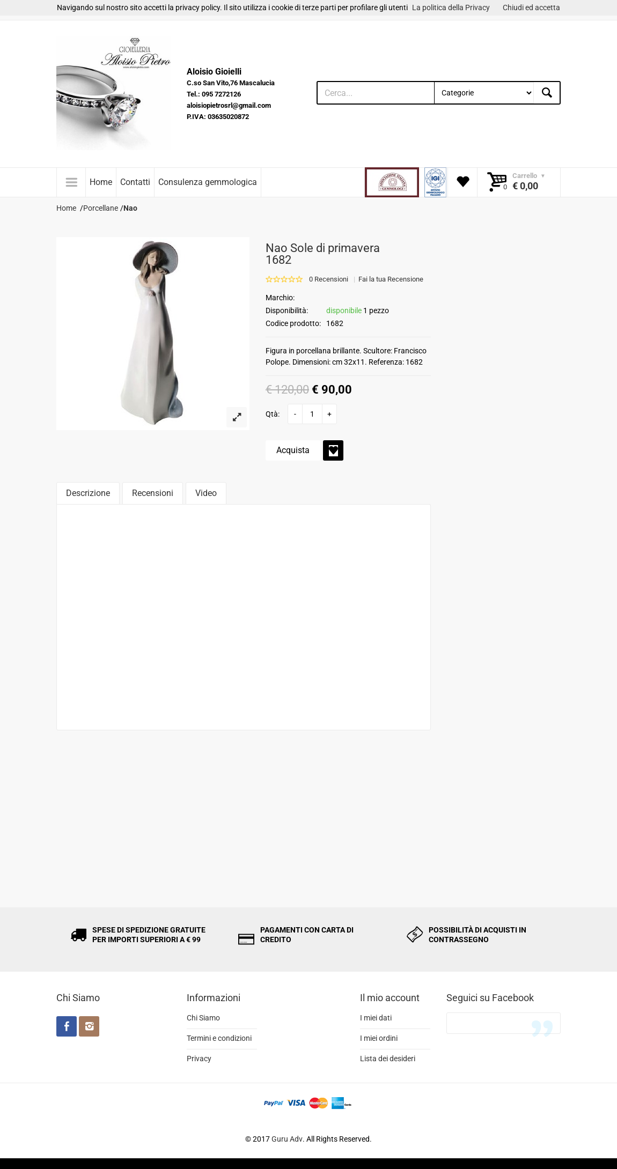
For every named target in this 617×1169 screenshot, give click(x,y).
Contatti (135, 182)
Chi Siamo (203, 1017)
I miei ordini (379, 1038)
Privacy (199, 1058)
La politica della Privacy (451, 7)
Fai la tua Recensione (390, 279)
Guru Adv (287, 1139)
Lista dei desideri (387, 1058)
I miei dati (376, 1017)
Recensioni (152, 493)
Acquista (293, 450)
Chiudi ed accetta (531, 7)
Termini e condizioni (219, 1038)
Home (101, 182)
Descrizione (88, 493)
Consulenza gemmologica (207, 182)
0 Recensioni (328, 279)
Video (206, 493)
